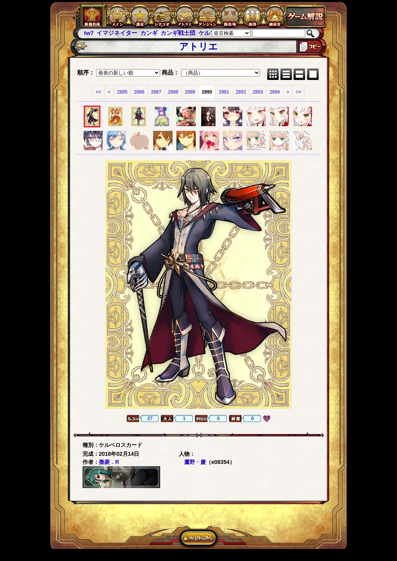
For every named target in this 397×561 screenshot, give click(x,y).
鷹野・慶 (195, 462)
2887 (156, 92)
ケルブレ (210, 33)
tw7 (89, 33)
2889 (190, 92)
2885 (122, 92)
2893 (258, 92)
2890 (207, 92)
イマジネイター (117, 33)
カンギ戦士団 (178, 33)
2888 (173, 92)
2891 (224, 92)
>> (298, 92)
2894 (274, 92)
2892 (241, 92)
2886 (139, 92)
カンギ (149, 33)
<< (98, 92)
